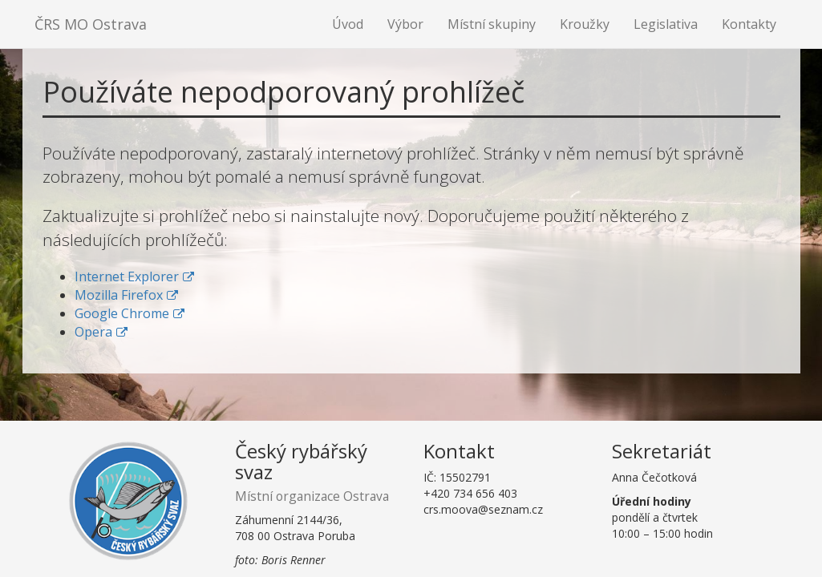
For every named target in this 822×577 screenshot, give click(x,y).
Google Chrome (122, 313)
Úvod (347, 24)
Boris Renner (293, 559)
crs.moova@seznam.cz (483, 509)
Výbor (405, 24)
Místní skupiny (491, 24)
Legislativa (666, 24)
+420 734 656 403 (470, 493)
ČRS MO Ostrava (90, 24)
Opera (93, 332)
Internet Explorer (127, 276)
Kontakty (749, 24)
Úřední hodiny (651, 501)
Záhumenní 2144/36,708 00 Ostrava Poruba (295, 527)
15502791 (465, 477)
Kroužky (584, 24)
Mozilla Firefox (119, 295)
